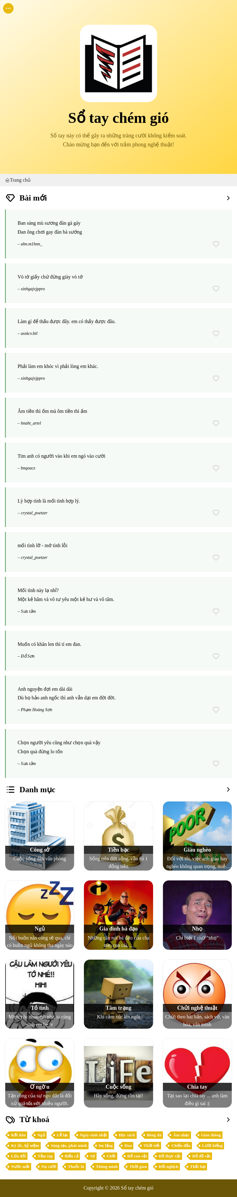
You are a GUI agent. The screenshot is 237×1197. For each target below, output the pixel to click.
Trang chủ (18, 180)
